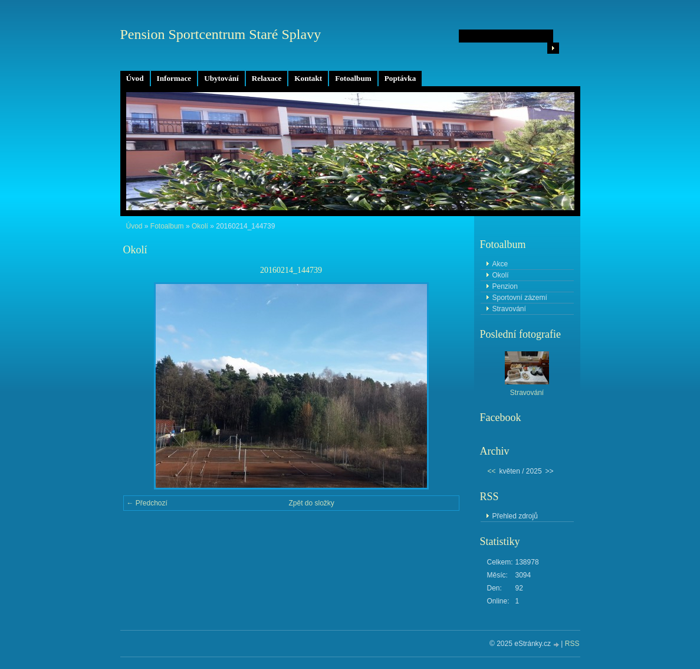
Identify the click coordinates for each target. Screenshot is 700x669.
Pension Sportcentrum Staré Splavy (220, 34)
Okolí (200, 226)
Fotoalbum (353, 78)
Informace (174, 78)
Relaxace (267, 78)
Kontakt (308, 78)
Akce (500, 264)
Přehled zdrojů (515, 516)
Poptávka (400, 78)
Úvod (135, 78)
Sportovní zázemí (519, 297)
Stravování (509, 309)
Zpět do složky (311, 503)
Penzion (505, 286)
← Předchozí (147, 503)
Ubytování (221, 78)
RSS (572, 643)
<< (492, 471)
